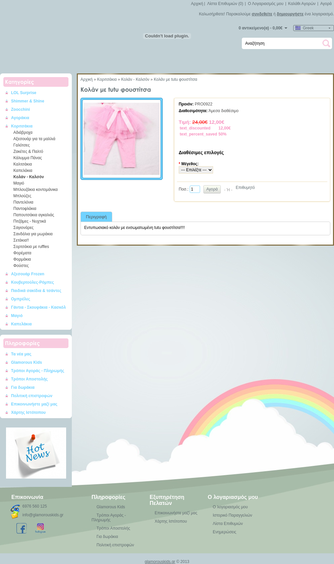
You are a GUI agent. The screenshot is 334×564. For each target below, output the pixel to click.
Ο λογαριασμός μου (233, 497)
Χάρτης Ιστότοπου (28, 412)
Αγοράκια (20, 117)
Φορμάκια (22, 259)
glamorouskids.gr (160, 561)
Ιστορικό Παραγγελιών (232, 515)
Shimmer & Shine (27, 101)
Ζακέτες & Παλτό (28, 151)
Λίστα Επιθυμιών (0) (225, 3)
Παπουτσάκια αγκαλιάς (33, 215)
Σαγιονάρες (23, 227)
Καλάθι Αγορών (302, 3)
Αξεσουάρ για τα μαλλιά (34, 138)
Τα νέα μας (21, 354)
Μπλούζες (22, 196)
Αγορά (326, 3)
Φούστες (21, 265)
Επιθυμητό (245, 187)
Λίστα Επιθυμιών (228, 523)
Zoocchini (20, 109)
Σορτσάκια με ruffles (31, 246)
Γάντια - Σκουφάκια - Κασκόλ (38, 307)
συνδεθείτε (262, 14)
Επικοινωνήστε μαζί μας (34, 404)
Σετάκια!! (21, 240)
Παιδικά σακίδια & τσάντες (36, 290)
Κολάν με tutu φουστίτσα (175, 79)
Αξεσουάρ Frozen (27, 274)
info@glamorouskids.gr (42, 515)
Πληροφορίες (108, 497)
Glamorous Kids (26, 362)
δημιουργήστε (290, 14)
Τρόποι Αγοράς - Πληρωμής (37, 370)
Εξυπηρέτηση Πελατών (167, 500)
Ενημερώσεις (224, 532)
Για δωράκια (23, 387)
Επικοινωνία (27, 497)
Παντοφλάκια (24, 208)
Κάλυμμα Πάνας (27, 158)
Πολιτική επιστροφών (31, 395)
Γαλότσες (21, 145)
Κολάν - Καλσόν (28, 177)
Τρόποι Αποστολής (29, 379)
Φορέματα (22, 253)
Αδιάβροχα (22, 132)
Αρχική (197, 3)
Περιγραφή (96, 216)
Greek (304, 28)
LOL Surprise (23, 92)
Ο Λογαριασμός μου (265, 3)
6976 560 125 (34, 506)
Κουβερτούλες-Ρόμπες (32, 282)
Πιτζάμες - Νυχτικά (29, 221)
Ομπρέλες (20, 299)
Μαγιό (18, 183)
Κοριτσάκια (22, 126)
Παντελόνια (23, 202)
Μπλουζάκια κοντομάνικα (35, 189)
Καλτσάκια (22, 164)
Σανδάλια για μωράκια (33, 234)
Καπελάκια (22, 170)
